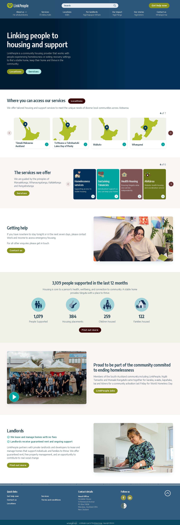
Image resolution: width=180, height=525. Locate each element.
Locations (15, 71)
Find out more (90, 329)
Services (34, 71)
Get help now (159, 5)
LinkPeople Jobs (105, 390)
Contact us (16, 250)
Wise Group (98, 523)
